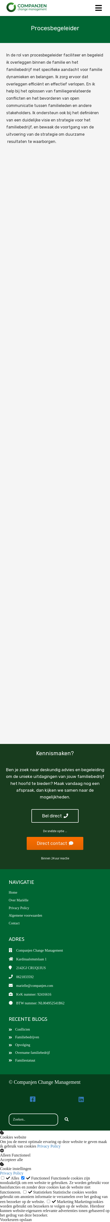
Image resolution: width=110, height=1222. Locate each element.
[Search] (66, 1120)
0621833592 (25, 977)
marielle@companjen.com (34, 986)
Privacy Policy (49, 1146)
